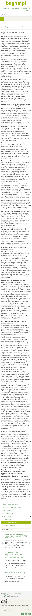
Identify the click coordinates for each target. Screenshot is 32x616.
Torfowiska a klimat (7, 519)
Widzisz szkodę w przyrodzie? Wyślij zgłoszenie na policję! (15, 573)
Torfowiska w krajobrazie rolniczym (11, 507)
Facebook (5, 8)
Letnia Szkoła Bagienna (8, 525)
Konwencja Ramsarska (8, 510)
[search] (9, 14)
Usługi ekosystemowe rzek (9, 522)
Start (9, 593)
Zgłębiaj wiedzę (17, 593)
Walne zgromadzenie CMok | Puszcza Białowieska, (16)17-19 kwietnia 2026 (16, 536)
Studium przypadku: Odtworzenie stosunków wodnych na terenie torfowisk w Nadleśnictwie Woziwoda (15, 554)
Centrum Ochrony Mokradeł (19, 8)
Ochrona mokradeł (7, 516)
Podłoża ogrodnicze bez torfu (10, 504)
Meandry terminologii (7, 513)
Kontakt (28, 9)
